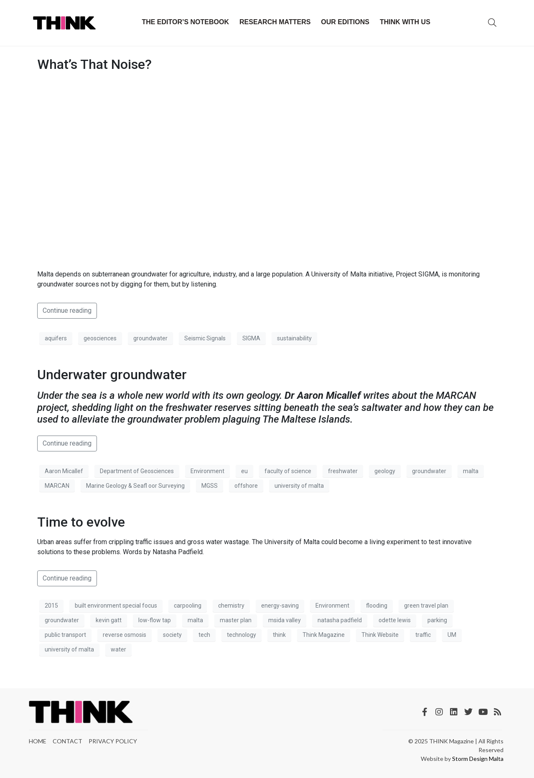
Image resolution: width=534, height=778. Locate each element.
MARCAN (57, 485)
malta (470, 471)
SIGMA (251, 338)
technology (241, 634)
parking (437, 620)
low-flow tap (154, 620)
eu (244, 471)
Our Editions (345, 21)
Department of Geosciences (137, 471)
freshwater (343, 471)
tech (204, 634)
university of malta (299, 485)
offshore (246, 485)
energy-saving (280, 605)
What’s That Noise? (94, 64)
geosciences (100, 338)
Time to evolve (81, 522)
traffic (423, 634)
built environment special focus (116, 605)
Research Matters (274, 21)
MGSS (209, 485)
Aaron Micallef (64, 471)
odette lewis (395, 620)
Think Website (380, 634)
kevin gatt (109, 620)
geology (384, 471)
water (118, 649)
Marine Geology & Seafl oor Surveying (135, 485)
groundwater (150, 338)
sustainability (294, 338)
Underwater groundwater (112, 375)
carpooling (187, 605)
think (279, 634)
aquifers (56, 338)
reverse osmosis (124, 634)
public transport (65, 634)
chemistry (231, 605)
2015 (51, 605)
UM (452, 634)
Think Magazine (324, 634)
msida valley (284, 620)
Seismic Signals (205, 338)
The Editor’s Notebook (185, 21)
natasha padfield (340, 620)
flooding (376, 605)
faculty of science (287, 471)
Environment (207, 471)
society (172, 634)
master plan (236, 620)
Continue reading (67, 310)
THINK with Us (405, 21)
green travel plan (426, 605)
